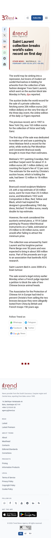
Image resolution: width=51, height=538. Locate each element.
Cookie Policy (7, 489)
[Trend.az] (9, 18)
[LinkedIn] (33, 503)
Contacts (5, 445)
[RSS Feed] (38, 503)
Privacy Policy (7, 481)
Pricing (5, 463)
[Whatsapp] (4, 503)
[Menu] (46, 18)
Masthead (6, 441)
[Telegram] (27, 503)
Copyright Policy (8, 485)
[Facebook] (10, 503)
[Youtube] (21, 503)
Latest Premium (8, 427)
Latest (4, 423)
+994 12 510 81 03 (8, 407)
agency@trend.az (8, 410)
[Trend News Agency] (9, 386)
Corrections (6, 453)
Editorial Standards (10, 449)
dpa (29, 94)
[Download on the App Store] (10, 514)
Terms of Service (8, 477)
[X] (16, 503)
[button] (4, 29)
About (4, 437)
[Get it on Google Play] (28, 514)
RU (30, 533)
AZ (25, 533)
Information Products (11, 467)
